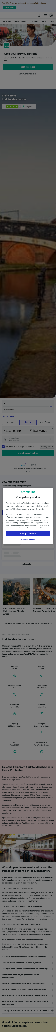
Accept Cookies (28, 533)
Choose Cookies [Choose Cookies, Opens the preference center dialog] (28, 540)
